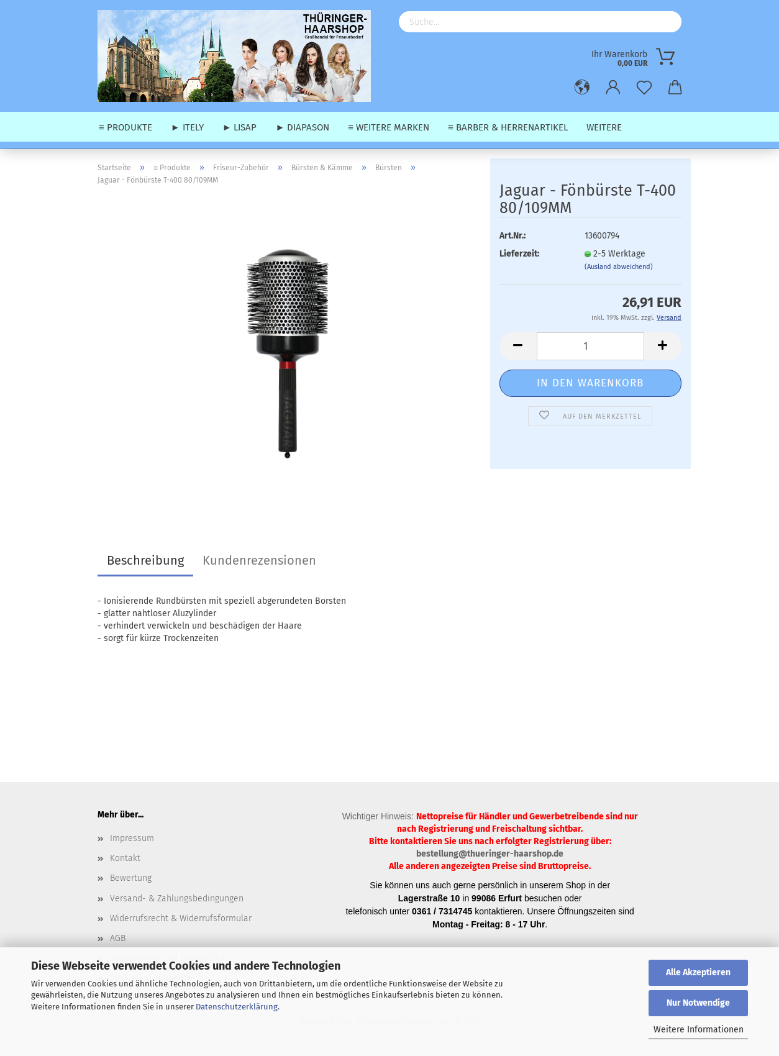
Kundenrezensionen (259, 560)
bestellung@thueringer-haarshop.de (489, 854)
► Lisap (239, 127)
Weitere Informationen (699, 1029)
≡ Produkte (125, 127)
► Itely (187, 127)
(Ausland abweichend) (619, 267)
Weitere (604, 127)
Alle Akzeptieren (698, 972)
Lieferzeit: (519, 253)
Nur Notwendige (698, 1003)
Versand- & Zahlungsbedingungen (177, 898)
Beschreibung (145, 560)
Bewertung (131, 878)
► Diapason (302, 127)
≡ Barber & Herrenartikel (508, 127)
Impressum (132, 838)
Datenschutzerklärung (237, 1006)
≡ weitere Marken (388, 127)
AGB (117, 938)
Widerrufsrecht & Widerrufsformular (181, 918)
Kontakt (125, 858)
